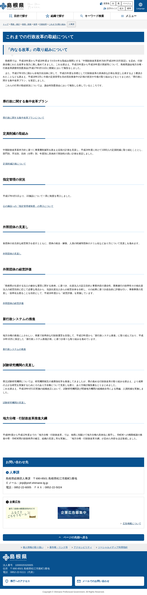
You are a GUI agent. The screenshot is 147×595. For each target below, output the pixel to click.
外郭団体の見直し (12, 253)
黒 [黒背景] (119, 3)
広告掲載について (132, 523)
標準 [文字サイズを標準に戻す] (129, 8)
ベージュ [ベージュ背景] (127, 3)
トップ (5, 24)
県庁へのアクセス (20, 581)
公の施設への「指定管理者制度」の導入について (28, 206)
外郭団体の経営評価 (13, 303)
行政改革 (43, 24)
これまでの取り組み (57, 24)
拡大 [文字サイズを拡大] (122, 8)
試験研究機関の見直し (14, 402)
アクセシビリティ (83, 547)
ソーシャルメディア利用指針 (113, 547)
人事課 (71, 24)
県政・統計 (15, 24)
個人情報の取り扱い (33, 547)
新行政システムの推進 (14, 349)
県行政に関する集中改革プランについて (23, 117)
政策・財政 (26, 24)
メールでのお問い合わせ (95, 581)
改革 (35, 24)
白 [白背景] (113, 3)
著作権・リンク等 (58, 547)
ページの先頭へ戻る (75, 537)
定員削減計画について (14, 164)
